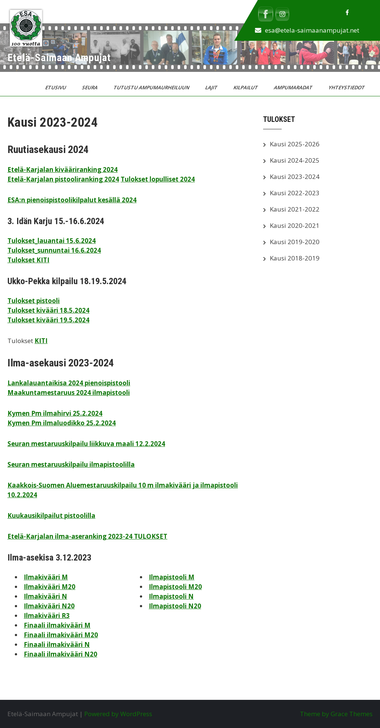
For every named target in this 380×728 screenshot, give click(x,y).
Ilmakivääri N (45, 596)
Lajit (211, 87)
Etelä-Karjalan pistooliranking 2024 (63, 179)
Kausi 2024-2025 (295, 160)
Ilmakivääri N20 (49, 606)
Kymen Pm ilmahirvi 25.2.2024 (54, 413)
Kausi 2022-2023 (295, 193)
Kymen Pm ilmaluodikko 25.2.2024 (61, 423)
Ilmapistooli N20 (175, 606)
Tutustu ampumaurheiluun (152, 87)
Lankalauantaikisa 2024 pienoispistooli (68, 383)
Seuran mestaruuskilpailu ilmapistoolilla (71, 464)
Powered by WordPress (118, 713)
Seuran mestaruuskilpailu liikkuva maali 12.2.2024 (86, 443)
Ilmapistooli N (171, 596)
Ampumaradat (293, 87)
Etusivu (56, 87)
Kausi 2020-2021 (295, 225)
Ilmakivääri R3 (47, 615)
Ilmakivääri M (46, 577)
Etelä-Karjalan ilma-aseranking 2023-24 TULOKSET (87, 536)
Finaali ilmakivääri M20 (61, 635)
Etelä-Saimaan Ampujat (59, 57)
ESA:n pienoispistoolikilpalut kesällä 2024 (72, 200)
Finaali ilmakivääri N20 (60, 654)
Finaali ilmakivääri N (57, 644)
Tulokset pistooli (33, 300)
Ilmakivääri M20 (49, 586)
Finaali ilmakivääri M (57, 625)
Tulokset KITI (28, 260)
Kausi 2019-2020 (295, 241)
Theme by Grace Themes (336, 713)
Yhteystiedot (347, 87)
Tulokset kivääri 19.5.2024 (48, 320)
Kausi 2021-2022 (295, 209)
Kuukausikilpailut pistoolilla (51, 515)
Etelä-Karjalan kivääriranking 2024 (62, 169)
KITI (41, 340)
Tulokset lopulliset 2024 (158, 179)
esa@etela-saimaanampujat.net (312, 30)
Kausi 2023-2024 (295, 176)
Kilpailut (246, 87)
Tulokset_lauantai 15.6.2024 (51, 240)
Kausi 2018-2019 (295, 258)
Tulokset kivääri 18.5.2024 (48, 310)
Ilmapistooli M (171, 577)
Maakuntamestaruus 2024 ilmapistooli (68, 392)
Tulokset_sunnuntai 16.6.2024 (54, 250)
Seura (90, 87)
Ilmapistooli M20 (175, 586)
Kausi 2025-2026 (295, 144)
